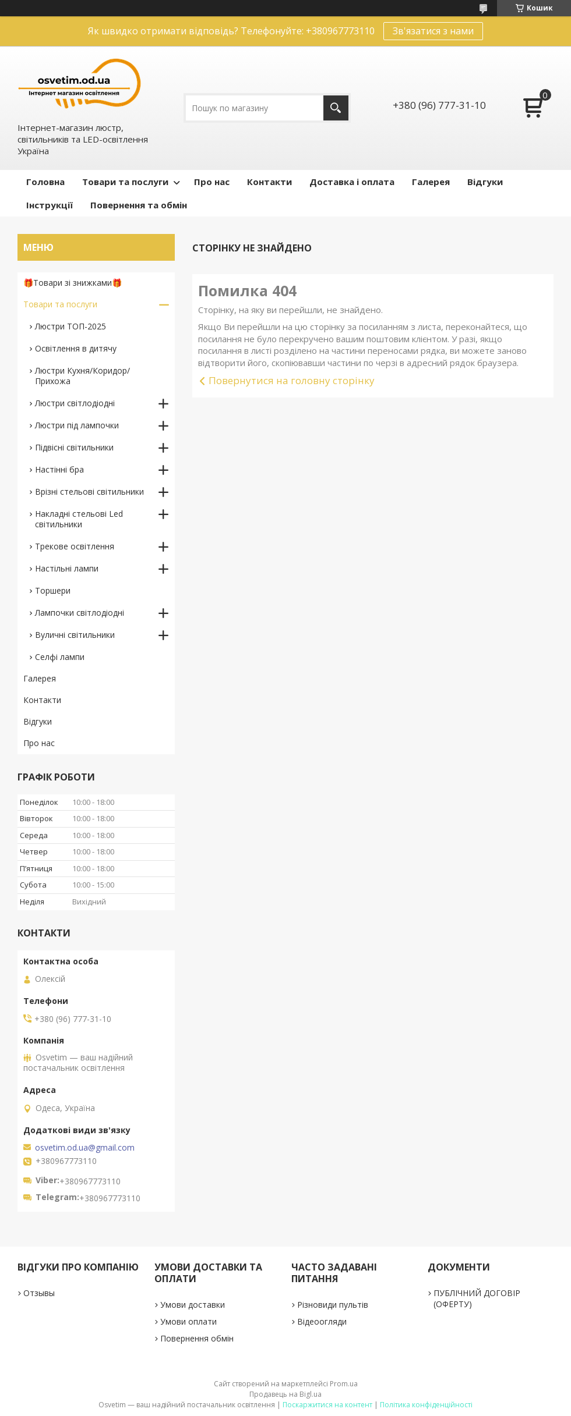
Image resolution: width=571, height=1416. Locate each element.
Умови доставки (192, 1304)
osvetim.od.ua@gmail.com (85, 1147)
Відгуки (485, 181)
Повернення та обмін (138, 205)
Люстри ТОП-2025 (70, 326)
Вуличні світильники (75, 634)
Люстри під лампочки (77, 425)
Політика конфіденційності (426, 1405)
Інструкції (49, 205)
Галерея (431, 181)
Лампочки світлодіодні (79, 612)
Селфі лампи (59, 656)
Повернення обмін (197, 1338)
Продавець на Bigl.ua (285, 1394)
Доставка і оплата (351, 181)
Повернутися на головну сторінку (292, 380)
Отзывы (39, 1292)
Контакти (269, 181)
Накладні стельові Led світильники (79, 519)
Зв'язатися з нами (433, 30)
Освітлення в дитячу (76, 348)
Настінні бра (59, 469)
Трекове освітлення (74, 546)
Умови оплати (188, 1321)
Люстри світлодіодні (75, 403)
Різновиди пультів (332, 1304)
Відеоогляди (322, 1321)
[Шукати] (335, 107)
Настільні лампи (66, 568)
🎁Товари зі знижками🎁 (72, 282)
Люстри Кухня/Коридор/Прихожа (82, 375)
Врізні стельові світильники (89, 491)
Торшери (53, 590)
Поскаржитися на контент (327, 1405)
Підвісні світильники (74, 447)
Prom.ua (344, 1384)
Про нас (212, 181)
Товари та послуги (125, 181)
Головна (45, 181)
